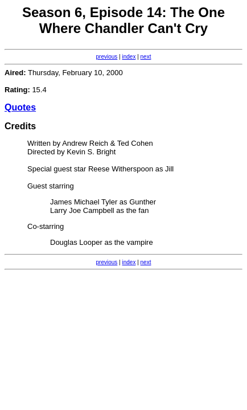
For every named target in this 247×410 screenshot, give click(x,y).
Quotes (20, 107)
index (129, 57)
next (146, 57)
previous (107, 57)
